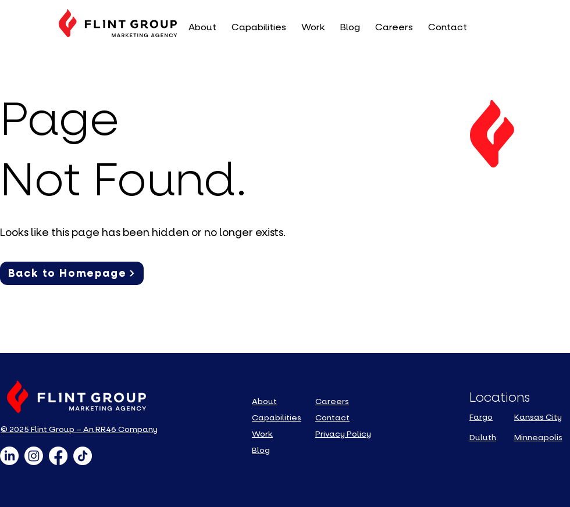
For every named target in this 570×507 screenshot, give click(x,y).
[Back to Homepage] (72, 273)
